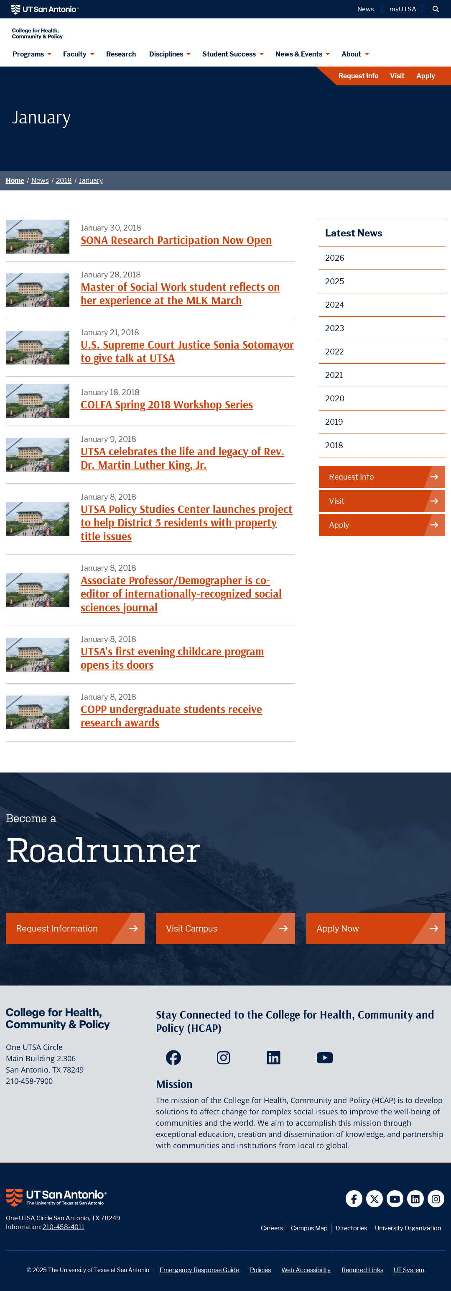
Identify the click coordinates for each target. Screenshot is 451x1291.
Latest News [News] (353, 233)
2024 (334, 304)
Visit (397, 76)
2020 (334, 398)
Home (15, 181)
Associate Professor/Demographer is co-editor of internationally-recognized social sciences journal (181, 593)
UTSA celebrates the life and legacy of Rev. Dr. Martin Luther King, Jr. (182, 458)
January (91, 181)
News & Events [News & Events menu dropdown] (298, 54)
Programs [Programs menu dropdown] (28, 54)
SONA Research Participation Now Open (176, 240)
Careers (272, 1228)
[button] (436, 9)
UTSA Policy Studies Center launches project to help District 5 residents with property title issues (187, 522)
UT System (409, 1269)
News (40, 181)
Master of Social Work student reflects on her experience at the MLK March (180, 293)
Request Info (358, 76)
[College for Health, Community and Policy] (117, 30)
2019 (334, 422)
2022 (334, 351)
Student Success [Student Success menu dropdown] (229, 54)
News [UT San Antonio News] (365, 9)
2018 (64, 181)
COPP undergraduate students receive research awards (171, 715)
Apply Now (377, 928)
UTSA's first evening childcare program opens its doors (172, 658)
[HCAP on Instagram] (225, 1060)
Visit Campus (227, 928)
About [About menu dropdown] (351, 54)
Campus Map (309, 1228)
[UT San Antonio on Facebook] (354, 1198)
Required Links (362, 1269)
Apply (425, 76)
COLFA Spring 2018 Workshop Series (167, 404)
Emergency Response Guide (199, 1269)
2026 (334, 258)
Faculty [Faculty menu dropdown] (75, 54)
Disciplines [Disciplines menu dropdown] (166, 54)
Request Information (77, 928)
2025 (334, 281)
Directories (351, 1228)
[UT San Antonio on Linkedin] (415, 1198)
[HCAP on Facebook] (175, 1060)
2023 (334, 328)
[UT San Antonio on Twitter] (374, 1198)
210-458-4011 (63, 1226)
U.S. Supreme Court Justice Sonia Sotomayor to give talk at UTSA (187, 351)
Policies (260, 1269)
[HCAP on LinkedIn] (275, 1060)
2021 (334, 375)
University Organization (408, 1228)
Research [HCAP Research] (121, 54)
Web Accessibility (306, 1269)
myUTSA (403, 9)
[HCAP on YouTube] (325, 1060)
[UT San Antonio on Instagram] (436, 1198)
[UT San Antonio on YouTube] (395, 1198)
